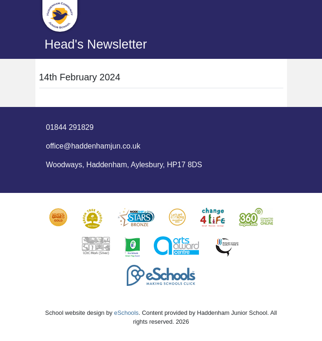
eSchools (126, 312)
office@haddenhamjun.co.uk (93, 146)
